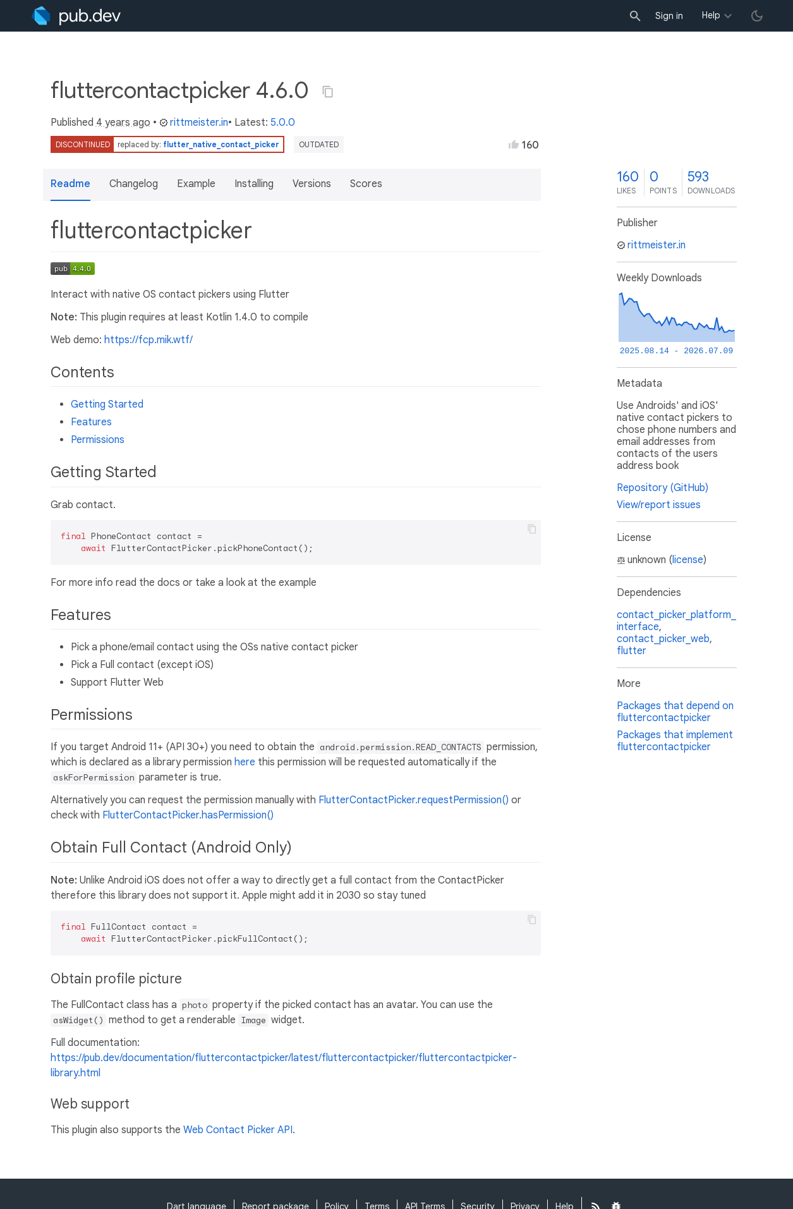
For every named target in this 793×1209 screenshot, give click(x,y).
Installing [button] (254, 184)
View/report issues (659, 505)
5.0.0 (282, 122)
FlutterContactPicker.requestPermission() (413, 800)
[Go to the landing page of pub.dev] (76, 15)
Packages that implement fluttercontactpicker (675, 741)
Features (91, 422)
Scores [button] (366, 184)
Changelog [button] (133, 184)
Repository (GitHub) (662, 488)
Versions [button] (312, 184)
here (244, 762)
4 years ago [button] (123, 122)
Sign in (669, 15)
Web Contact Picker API (238, 1130)
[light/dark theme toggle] (757, 15)
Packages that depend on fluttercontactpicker (675, 712)
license (687, 560)
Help (711, 15)
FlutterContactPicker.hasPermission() (188, 815)
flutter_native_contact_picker (221, 144)
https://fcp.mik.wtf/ (148, 340)
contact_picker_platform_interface (676, 621)
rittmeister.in (193, 122)
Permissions (97, 440)
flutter (631, 651)
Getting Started (107, 404)
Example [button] (196, 184)
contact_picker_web (663, 639)
